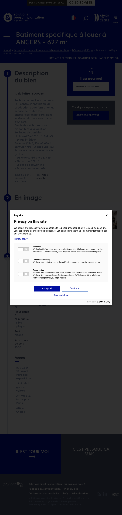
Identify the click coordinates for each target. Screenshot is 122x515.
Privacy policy (20, 239)
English (19, 215)
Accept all (47, 288)
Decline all (75, 288)
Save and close (61, 295)
